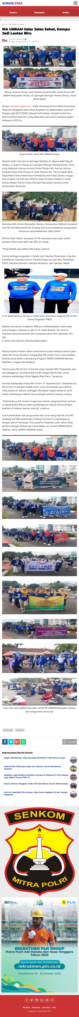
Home (4, 24)
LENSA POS (46, 1011)
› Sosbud (20, 24)
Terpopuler (39, 12)
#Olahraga (8, 730)
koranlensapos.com (21, 106)
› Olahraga (12, 24)
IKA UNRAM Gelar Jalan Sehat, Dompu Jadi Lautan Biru (36, 31)
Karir (54, 1007)
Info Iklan (46, 1007)
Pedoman (36, 1007)
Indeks (66, 12)
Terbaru (13, 12)
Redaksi (26, 1007)
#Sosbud (20, 730)
